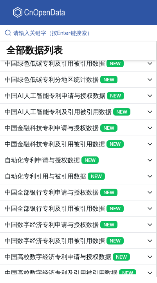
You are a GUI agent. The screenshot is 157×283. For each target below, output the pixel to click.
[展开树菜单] (78, 63)
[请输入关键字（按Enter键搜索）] (81, 33)
